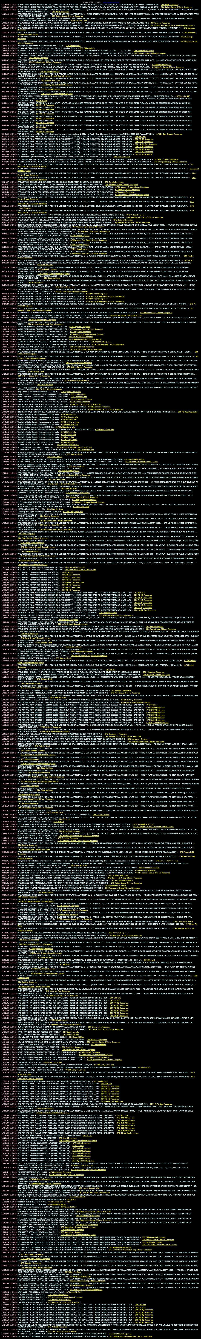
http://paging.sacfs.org (111, 2)
